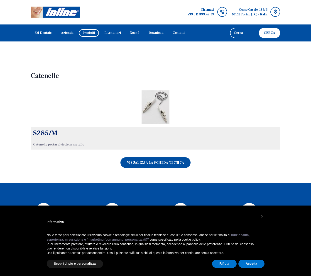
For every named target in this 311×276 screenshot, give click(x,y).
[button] (262, 216)
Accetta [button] (251, 263)
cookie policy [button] (191, 239)
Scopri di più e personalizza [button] (75, 263)
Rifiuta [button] (224, 263)
